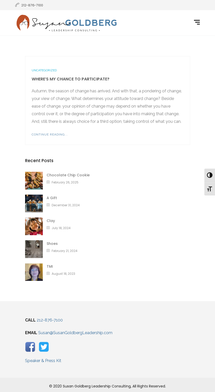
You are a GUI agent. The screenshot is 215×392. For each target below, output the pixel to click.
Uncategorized (44, 70)
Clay (51, 220)
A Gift (52, 197)
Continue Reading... (50, 134)
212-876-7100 (50, 320)
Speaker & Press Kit (43, 360)
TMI (50, 266)
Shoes (52, 243)
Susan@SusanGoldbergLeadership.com (75, 332)
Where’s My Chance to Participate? (70, 79)
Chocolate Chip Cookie (68, 175)
